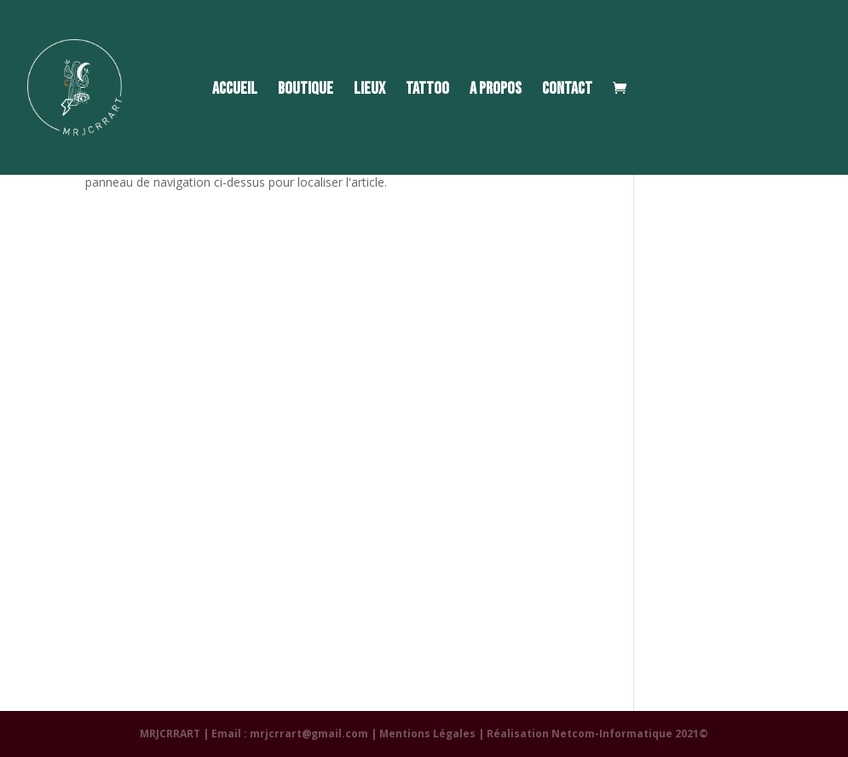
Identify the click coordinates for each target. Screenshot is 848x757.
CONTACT (567, 91)
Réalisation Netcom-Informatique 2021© (597, 733)
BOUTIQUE (305, 91)
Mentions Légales (427, 733)
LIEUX (369, 91)
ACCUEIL (234, 91)
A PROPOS (496, 91)
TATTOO (427, 91)
